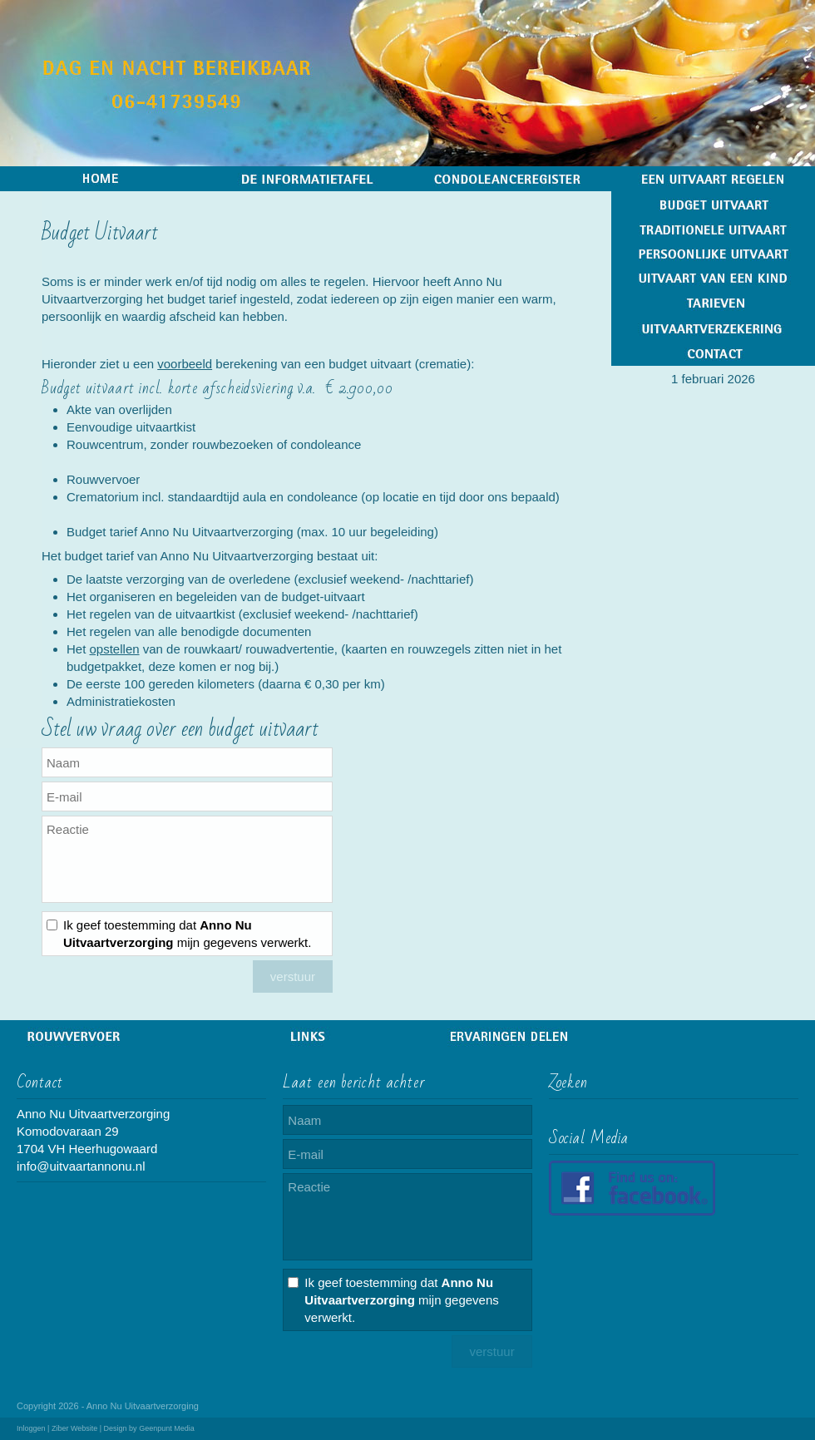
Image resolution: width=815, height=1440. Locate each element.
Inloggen (31, 1428)
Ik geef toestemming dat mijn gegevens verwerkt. (187, 933)
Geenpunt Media (167, 1428)
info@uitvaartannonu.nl (81, 1166)
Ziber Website (74, 1428)
